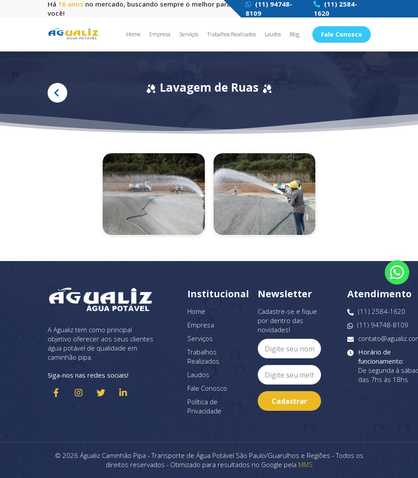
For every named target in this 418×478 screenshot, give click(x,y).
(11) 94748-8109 (377, 325)
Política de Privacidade (204, 406)
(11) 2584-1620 (376, 311)
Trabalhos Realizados (231, 34)
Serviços (188, 34)
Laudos (273, 34)
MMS (305, 464)
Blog (294, 34)
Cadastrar (289, 401)
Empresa (159, 34)
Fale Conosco (341, 34)
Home (133, 34)
